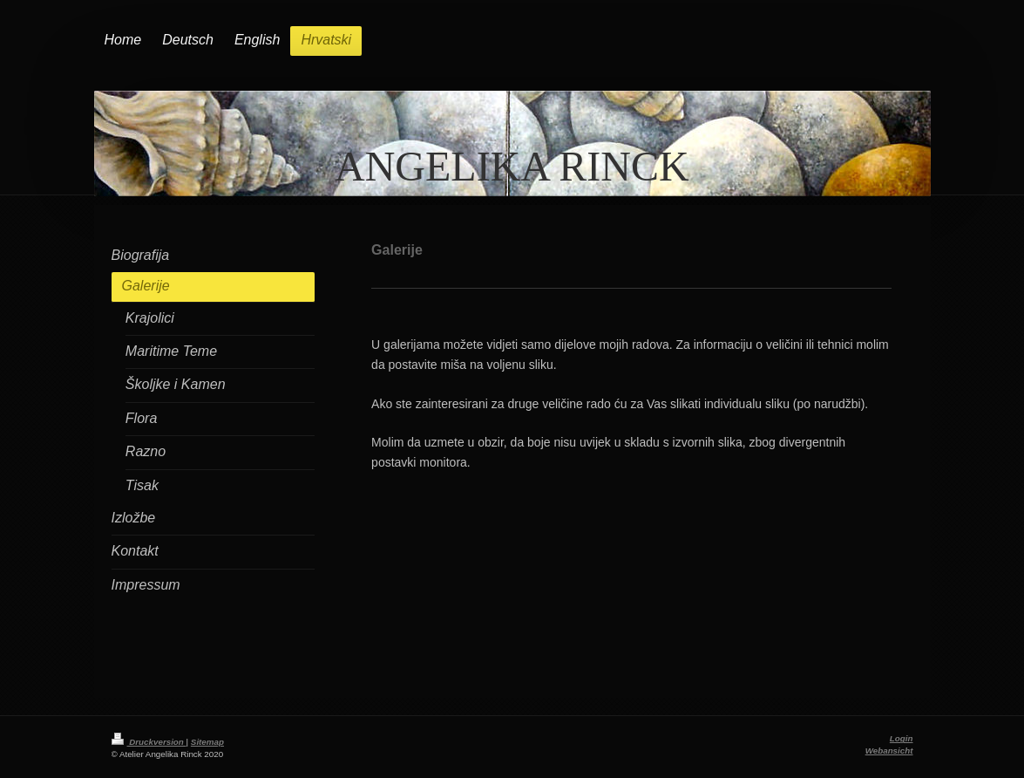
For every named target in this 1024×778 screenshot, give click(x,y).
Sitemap (207, 742)
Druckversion (149, 742)
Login (901, 738)
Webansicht (889, 750)
